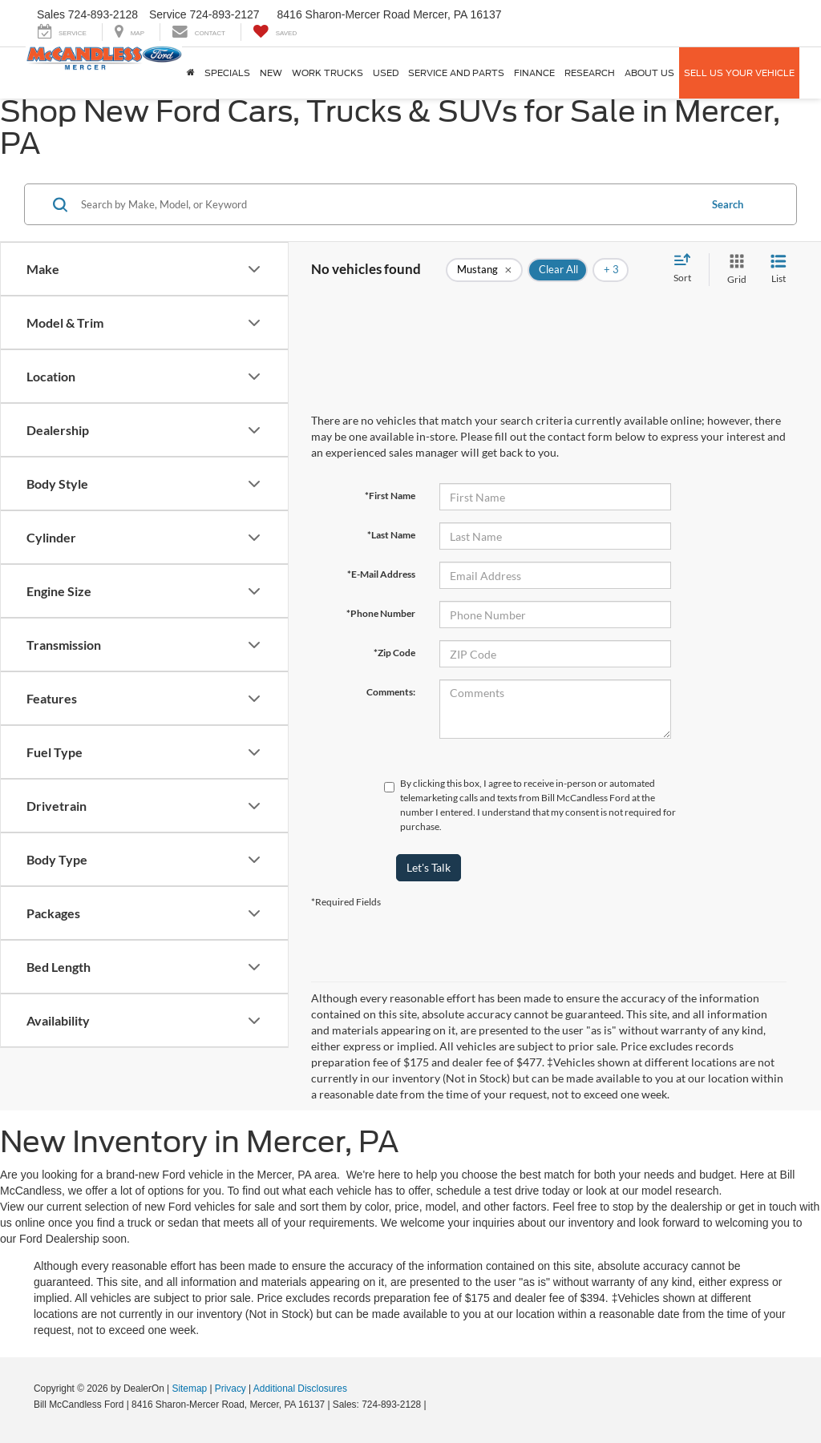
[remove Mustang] (484, 270)
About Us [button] (649, 73)
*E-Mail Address (381, 574)
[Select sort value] (687, 269)
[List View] (778, 269)
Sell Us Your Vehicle (739, 73)
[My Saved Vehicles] (275, 31)
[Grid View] (733, 269)
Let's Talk (428, 867)
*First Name (390, 496)
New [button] (271, 73)
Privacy (230, 1388)
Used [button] (385, 73)
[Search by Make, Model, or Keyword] (387, 204)
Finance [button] (534, 73)
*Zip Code (394, 653)
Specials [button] (227, 73)
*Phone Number (380, 613)
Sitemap (189, 1388)
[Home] (191, 73)
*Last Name (391, 535)
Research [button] (589, 73)
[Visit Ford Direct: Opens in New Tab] (433, 1404)
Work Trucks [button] (327, 73)
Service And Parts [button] (456, 73)
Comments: (390, 692)
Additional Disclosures (300, 1388)
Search (727, 204)
